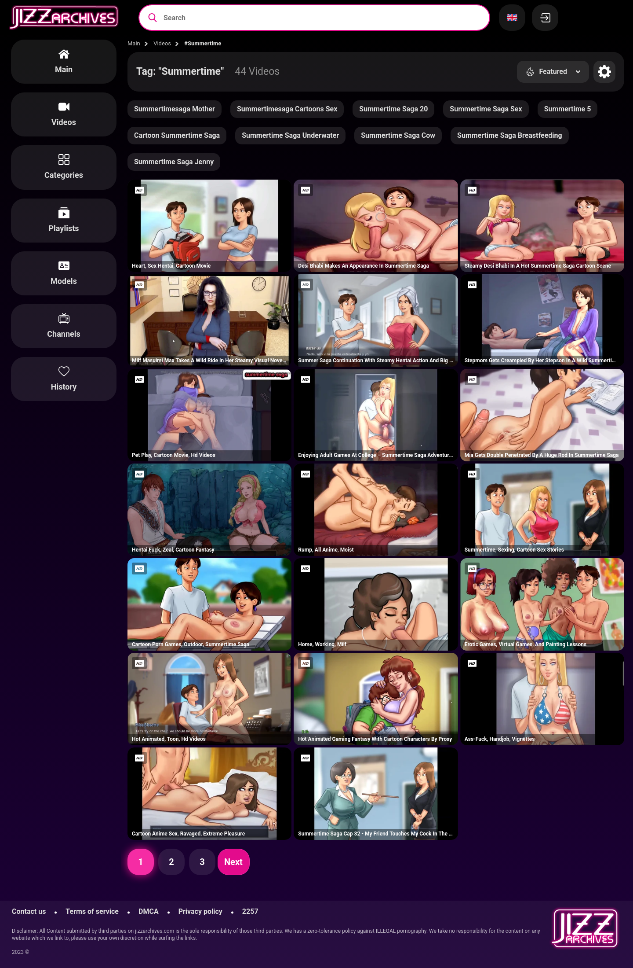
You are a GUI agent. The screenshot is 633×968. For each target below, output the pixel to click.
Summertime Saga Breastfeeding (509, 135)
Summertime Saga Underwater (290, 135)
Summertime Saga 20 (393, 109)
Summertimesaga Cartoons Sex (287, 109)
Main (133, 43)
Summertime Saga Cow (398, 135)
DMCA (148, 911)
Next (233, 862)
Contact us (29, 911)
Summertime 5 (567, 109)
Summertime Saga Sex (486, 109)
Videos (162, 43)
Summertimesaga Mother (174, 109)
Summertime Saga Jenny (174, 162)
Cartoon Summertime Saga (177, 135)
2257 (250, 911)
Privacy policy (200, 911)
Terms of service (92, 911)
